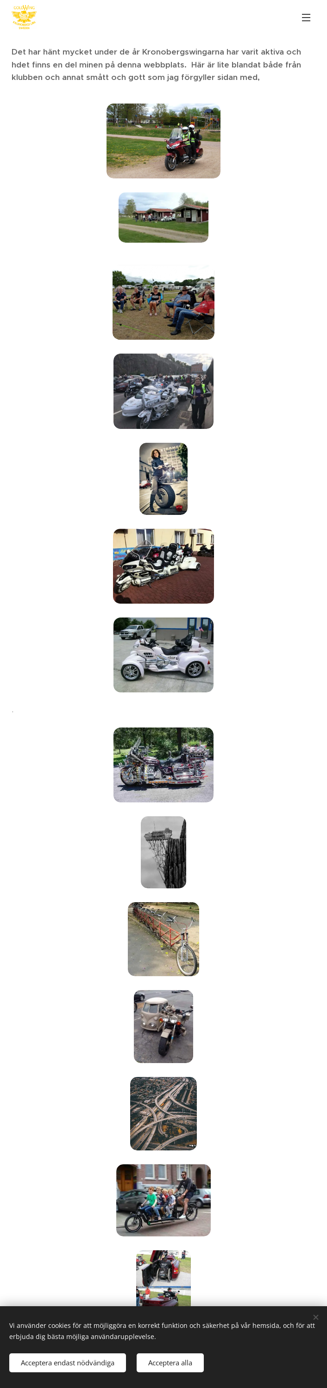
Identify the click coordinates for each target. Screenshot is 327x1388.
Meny (306, 17)
